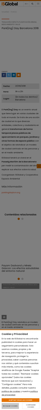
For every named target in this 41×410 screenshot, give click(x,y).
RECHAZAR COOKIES (10, 406)
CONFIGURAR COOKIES (31, 406)
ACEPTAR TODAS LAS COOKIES (20, 400)
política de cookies (11, 391)
